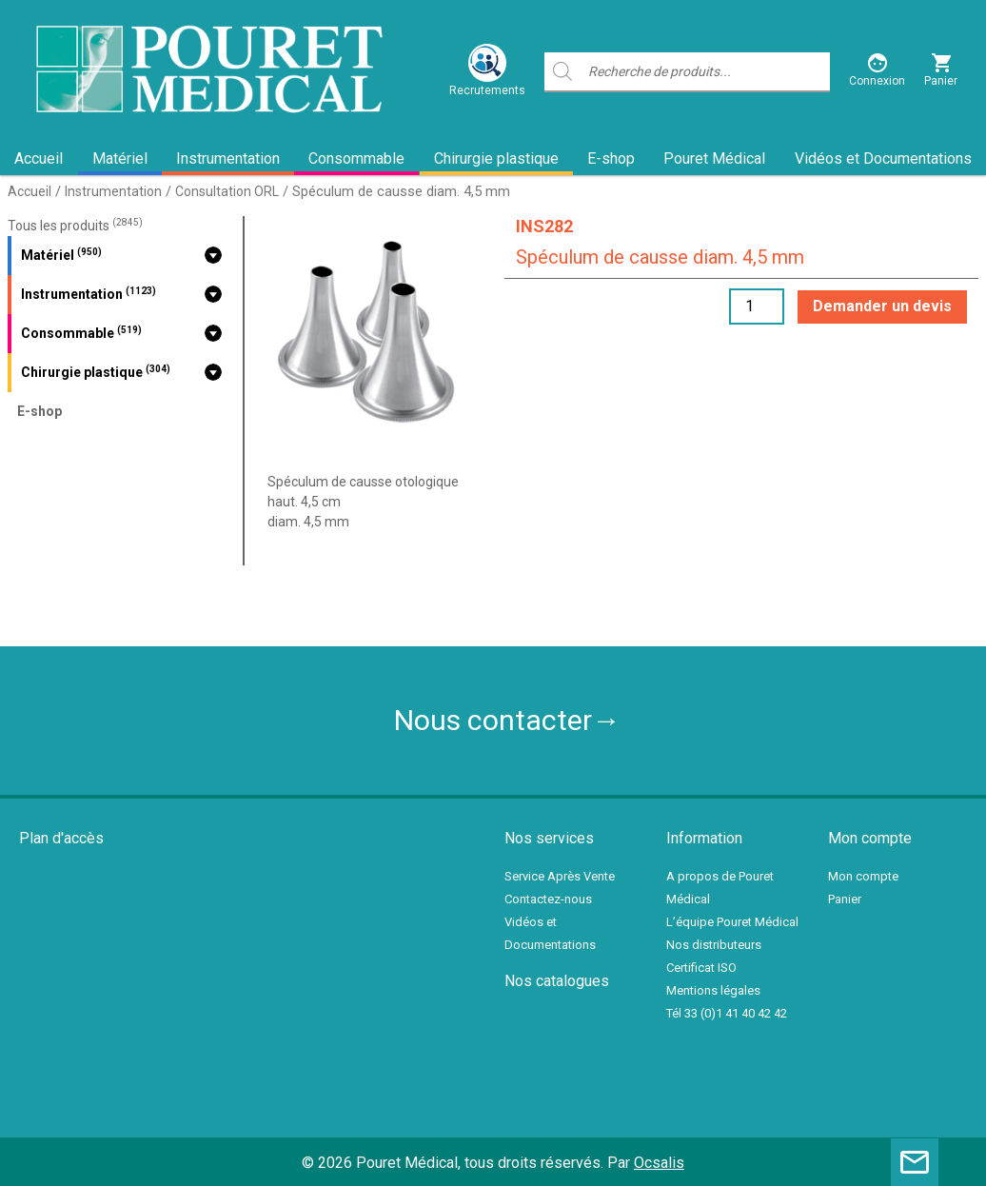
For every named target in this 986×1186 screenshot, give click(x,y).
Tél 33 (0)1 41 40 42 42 (726, 1013)
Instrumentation (228, 158)
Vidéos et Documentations (883, 158)
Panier (844, 899)
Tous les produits (75, 225)
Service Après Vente (559, 876)
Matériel (120, 158)
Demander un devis (882, 306)
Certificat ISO (701, 967)
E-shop (611, 158)
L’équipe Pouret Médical (732, 922)
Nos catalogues (556, 981)
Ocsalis (659, 1163)
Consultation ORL (227, 191)
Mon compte (863, 876)
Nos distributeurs (713, 945)
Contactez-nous (548, 899)
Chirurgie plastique (496, 158)
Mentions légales (713, 990)
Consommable (356, 158)
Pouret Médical (714, 158)
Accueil (38, 158)
